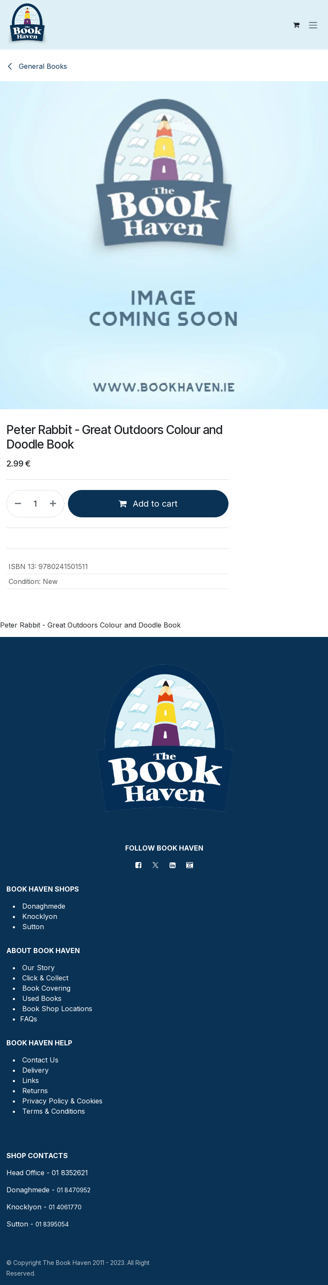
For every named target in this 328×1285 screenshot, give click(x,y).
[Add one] (54, 503)
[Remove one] (16, 503)
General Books (36, 66)
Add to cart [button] (148, 504)
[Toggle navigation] (313, 25)
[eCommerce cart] (296, 24)
